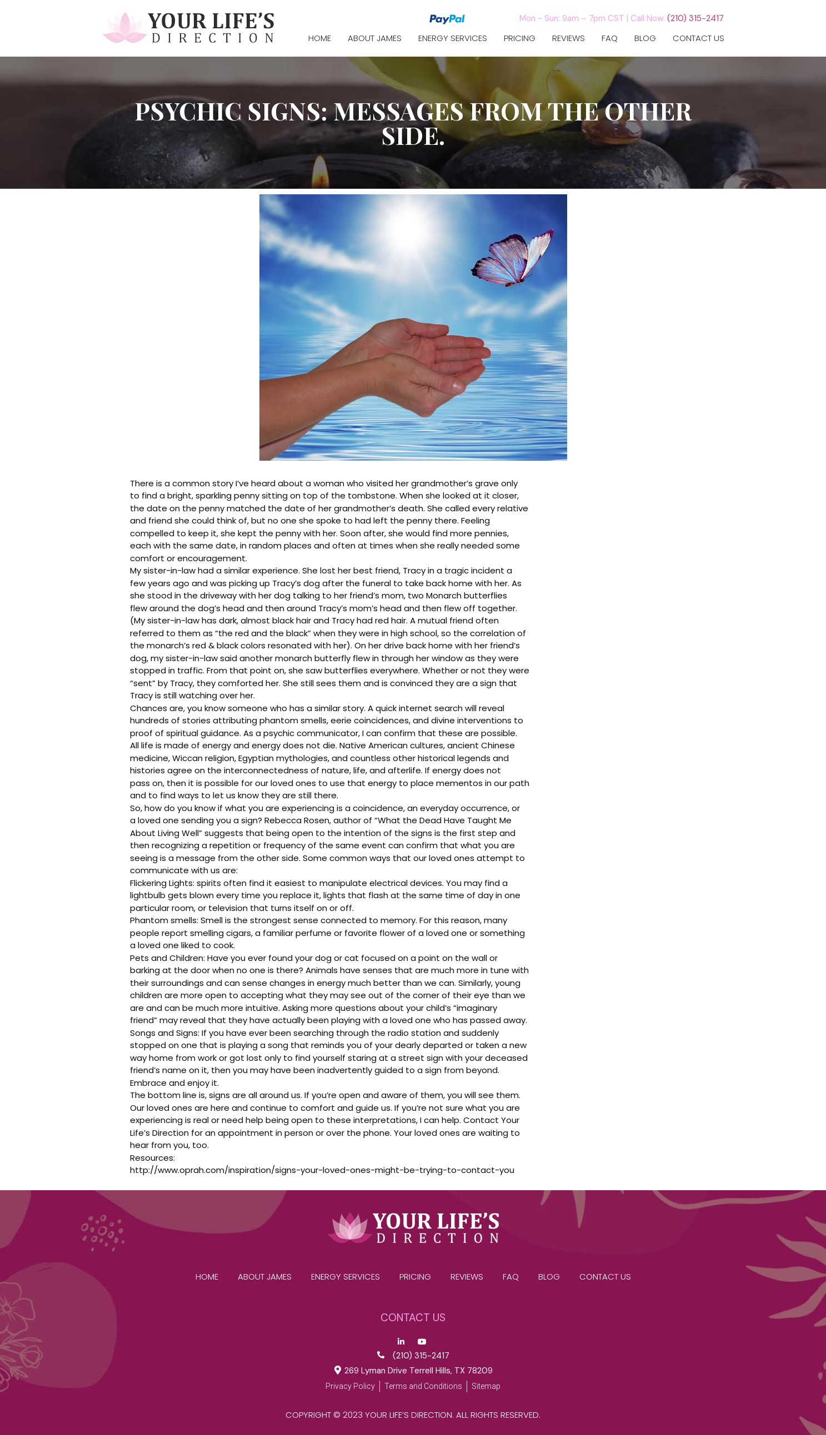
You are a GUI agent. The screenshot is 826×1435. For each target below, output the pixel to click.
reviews (568, 38)
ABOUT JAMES (375, 38)
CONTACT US (698, 38)
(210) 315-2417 (695, 18)
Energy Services (452, 38)
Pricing (519, 38)
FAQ (610, 38)
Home (319, 38)
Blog (645, 38)
